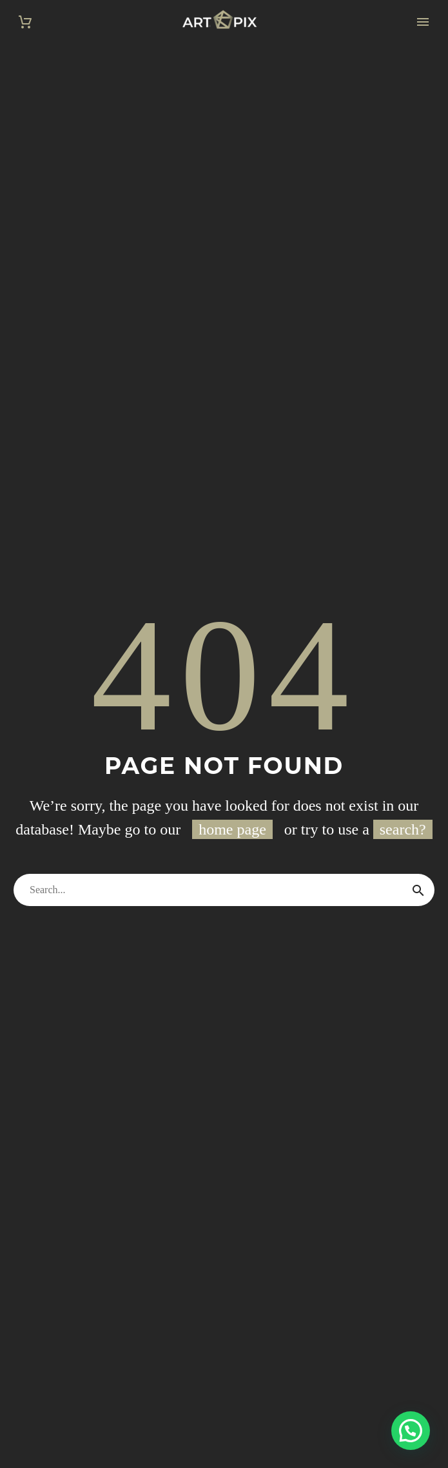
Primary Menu (423, 22)
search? (403, 829)
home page (232, 829)
